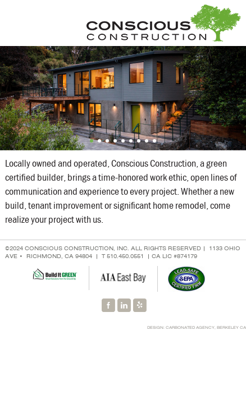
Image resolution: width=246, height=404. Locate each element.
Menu (14, 23)
